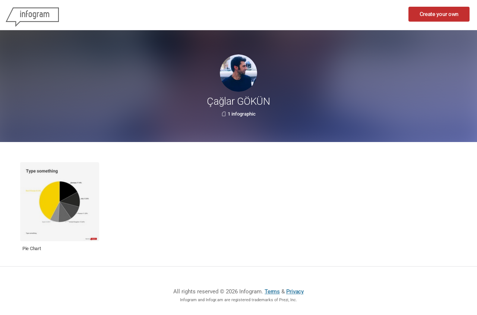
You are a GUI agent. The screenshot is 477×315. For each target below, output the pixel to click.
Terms (272, 291)
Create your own (439, 14)
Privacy (295, 291)
